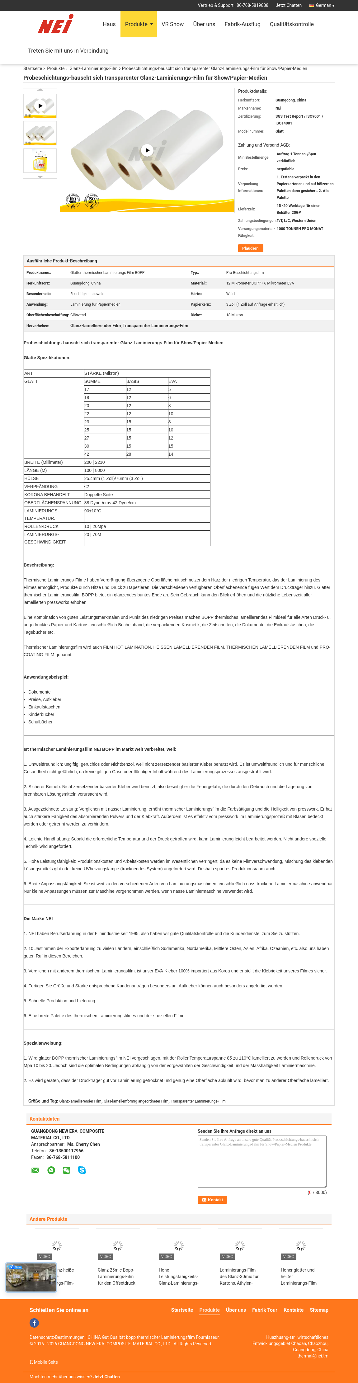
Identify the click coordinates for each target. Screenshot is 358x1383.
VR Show (173, 24)
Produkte (136, 24)
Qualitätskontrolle (292, 24)
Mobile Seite (44, 1362)
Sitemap (319, 1310)
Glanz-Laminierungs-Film (93, 68)
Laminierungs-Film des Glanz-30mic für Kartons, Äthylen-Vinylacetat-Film (239, 1280)
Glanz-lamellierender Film (80, 1101)
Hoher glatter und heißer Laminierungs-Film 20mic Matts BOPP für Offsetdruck (299, 1283)
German (325, 5)
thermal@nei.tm (313, 1355)
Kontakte (294, 1310)
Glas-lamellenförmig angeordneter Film (136, 1101)
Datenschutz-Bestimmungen (57, 1337)
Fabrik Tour (264, 1310)
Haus (109, 24)
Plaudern (250, 248)
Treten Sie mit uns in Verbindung (68, 50)
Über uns (204, 24)
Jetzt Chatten (289, 5)
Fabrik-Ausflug (243, 24)
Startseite (32, 68)
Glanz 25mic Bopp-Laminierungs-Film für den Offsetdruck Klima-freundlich (116, 1280)
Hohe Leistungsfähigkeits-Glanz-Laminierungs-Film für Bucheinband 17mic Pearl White (179, 1286)
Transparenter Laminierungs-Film (198, 1101)
